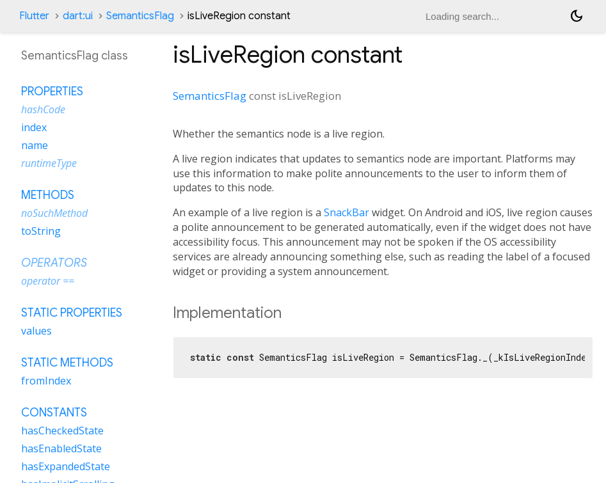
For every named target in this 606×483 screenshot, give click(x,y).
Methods (47, 195)
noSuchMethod (54, 213)
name (34, 145)
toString (41, 231)
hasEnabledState (61, 448)
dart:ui (78, 16)
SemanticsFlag (140, 16)
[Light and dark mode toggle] (576, 16)
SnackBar (346, 212)
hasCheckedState (62, 431)
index (34, 127)
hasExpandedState (65, 466)
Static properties (71, 313)
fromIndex (46, 381)
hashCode (43, 109)
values (36, 331)
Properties (52, 91)
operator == (47, 281)
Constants (54, 413)
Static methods (67, 363)
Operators (54, 263)
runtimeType (49, 163)
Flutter (34, 16)
